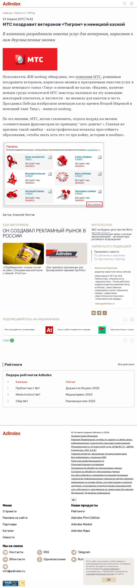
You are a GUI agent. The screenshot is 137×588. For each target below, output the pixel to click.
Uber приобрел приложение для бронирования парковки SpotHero (66, 269)
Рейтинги (78, 511)
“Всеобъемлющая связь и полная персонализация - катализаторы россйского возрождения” (111, 237)
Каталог (8, 530)
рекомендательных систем (100, 574)
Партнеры (10, 524)
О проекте (10, 511)
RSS (46, 552)
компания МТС (88, 76)
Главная (7, 13)
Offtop (31, 13)
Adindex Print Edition (85, 517)
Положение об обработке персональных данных (96, 468)
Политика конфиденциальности (87, 461)
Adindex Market (81, 524)
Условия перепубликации (84, 436)
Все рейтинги (126, 364)
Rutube (83, 559)
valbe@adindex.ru (105, 304)
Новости (20, 13)
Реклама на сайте (15, 517)
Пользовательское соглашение (87, 464)
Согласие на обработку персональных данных (95, 471)
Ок (109, 579)
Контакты (16, 552)
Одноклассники (55, 559)
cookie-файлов (110, 569)
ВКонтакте (17, 559)
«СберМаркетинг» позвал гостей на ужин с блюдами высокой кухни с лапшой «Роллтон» (23, 270)
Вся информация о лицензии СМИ (88, 457)
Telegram (84, 552)
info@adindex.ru (14, 571)
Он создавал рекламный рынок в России (44, 234)
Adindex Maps (80, 530)
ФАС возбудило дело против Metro (112, 230)
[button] (132, 319)
